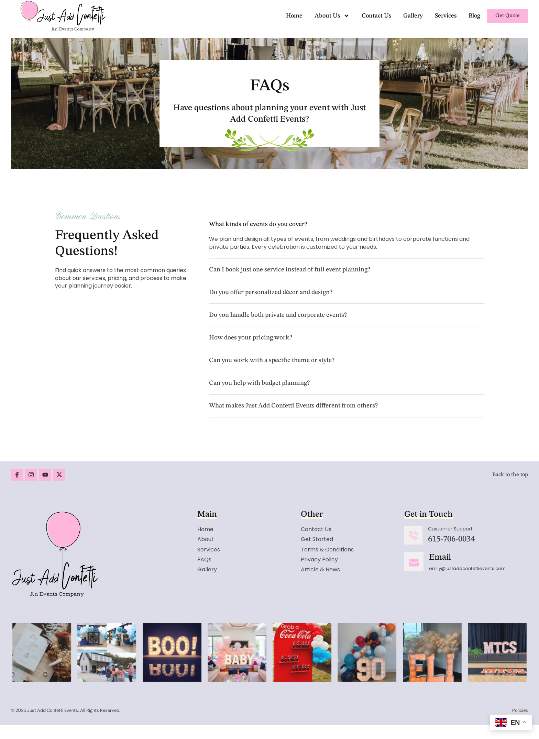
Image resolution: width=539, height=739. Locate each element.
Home (294, 16)
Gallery (413, 16)
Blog (474, 16)
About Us (332, 15)
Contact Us (376, 16)
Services (445, 16)
